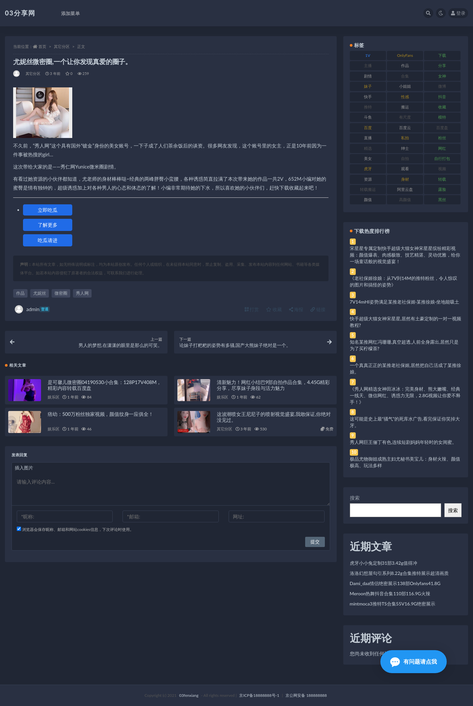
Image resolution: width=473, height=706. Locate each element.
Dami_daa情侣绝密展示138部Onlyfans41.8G (395, 583)
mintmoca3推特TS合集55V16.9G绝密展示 (393, 603)
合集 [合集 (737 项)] (405, 76)
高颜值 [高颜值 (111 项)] (405, 199)
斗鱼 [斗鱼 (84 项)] (368, 117)
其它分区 (62, 46)
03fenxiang (188, 695)
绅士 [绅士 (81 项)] (405, 148)
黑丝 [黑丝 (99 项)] (442, 199)
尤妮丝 (39, 293)
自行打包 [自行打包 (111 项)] (442, 158)
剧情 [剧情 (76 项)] (368, 76)
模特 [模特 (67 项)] (442, 117)
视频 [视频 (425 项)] (442, 168)
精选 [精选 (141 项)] (368, 148)
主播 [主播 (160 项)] (368, 65)
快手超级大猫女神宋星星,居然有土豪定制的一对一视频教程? (405, 322)
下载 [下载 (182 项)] (442, 55)
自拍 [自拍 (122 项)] (405, 158)
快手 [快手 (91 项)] (368, 96)
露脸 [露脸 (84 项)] (442, 189)
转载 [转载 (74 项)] (442, 179)
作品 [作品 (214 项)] (405, 65)
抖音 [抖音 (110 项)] (442, 96)
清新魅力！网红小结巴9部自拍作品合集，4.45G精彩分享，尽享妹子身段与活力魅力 (273, 385)
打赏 (252, 309)
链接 (318, 309)
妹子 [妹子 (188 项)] (368, 86)
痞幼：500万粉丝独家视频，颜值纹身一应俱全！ (100, 414)
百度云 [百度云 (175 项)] (405, 127)
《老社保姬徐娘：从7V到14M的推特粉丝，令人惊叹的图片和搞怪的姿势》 (403, 281)
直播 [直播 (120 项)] (368, 137)
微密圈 (61, 293)
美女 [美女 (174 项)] (368, 158)
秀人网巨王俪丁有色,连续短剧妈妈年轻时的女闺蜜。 (403, 442)
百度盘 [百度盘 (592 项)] (442, 127)
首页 (42, 46)
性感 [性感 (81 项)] (405, 96)
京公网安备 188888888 (306, 695)
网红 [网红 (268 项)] (442, 148)
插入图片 (24, 468)
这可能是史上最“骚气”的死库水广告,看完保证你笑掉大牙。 (405, 422)
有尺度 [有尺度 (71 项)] (405, 117)
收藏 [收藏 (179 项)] (442, 106)
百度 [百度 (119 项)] (368, 127)
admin (32, 309)
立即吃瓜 (47, 210)
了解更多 (47, 225)
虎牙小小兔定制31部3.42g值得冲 (383, 563)
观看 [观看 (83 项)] (405, 168)
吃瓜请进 (47, 240)
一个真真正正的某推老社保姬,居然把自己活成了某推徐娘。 (405, 368)
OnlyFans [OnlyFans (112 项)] (405, 55)
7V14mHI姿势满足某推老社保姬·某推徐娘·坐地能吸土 (404, 302)
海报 (296, 309)
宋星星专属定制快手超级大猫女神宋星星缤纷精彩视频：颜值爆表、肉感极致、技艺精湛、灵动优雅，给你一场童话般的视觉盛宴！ (405, 254)
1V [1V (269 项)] (367, 55)
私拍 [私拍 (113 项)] (405, 137)
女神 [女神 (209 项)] (442, 76)
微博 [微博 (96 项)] (442, 86)
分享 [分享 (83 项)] (442, 65)
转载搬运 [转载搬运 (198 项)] (368, 189)
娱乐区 (53, 397)
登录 (458, 13)
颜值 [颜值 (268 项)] (368, 199)
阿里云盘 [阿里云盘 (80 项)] (405, 189)
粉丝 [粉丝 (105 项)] (442, 137)
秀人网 (82, 293)
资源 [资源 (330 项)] (368, 179)
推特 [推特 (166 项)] (368, 106)
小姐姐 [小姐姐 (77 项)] (405, 86)
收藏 (274, 309)
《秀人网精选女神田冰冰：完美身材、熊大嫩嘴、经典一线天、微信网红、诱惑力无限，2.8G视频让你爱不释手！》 (405, 395)
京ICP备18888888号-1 (259, 695)
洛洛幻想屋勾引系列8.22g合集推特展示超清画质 (399, 573)
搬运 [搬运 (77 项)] (405, 106)
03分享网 (20, 13)
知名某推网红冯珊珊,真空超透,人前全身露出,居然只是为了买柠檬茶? (404, 345)
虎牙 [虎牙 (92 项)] (368, 168)
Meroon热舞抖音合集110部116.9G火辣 (390, 593)
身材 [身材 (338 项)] (405, 179)
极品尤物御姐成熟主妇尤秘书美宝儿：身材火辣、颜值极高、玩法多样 (405, 462)
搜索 (355, 498)
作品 (20, 293)
